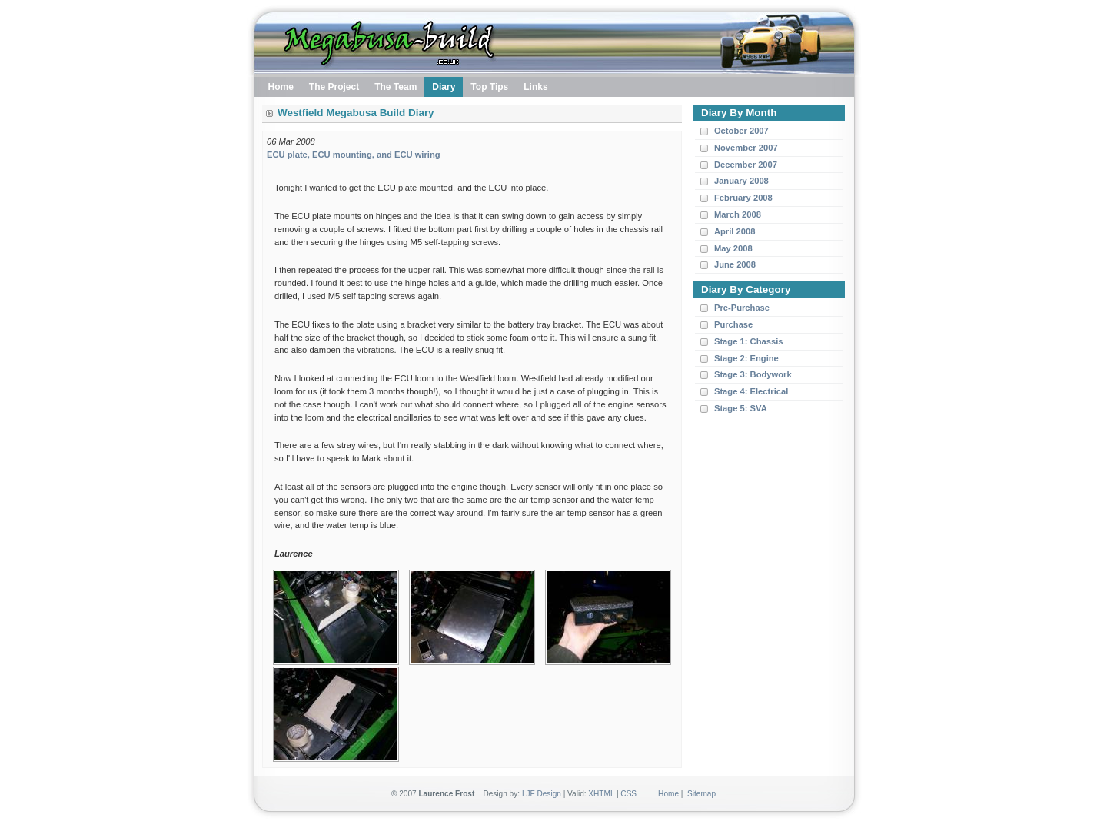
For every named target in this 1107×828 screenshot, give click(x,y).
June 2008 (735, 264)
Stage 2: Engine (746, 358)
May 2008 (733, 248)
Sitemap (701, 794)
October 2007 (741, 130)
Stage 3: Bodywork (753, 374)
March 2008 (737, 214)
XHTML (601, 794)
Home (668, 794)
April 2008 (734, 231)
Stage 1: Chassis (748, 341)
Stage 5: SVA (740, 408)
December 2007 (745, 164)
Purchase (733, 324)
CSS (628, 794)
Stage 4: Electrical (751, 391)
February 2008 (743, 197)
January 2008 (741, 180)
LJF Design (541, 794)
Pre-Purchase (742, 307)
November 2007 (746, 147)
